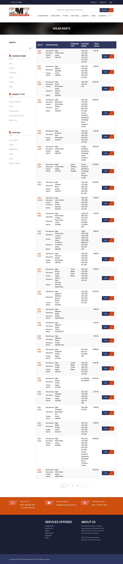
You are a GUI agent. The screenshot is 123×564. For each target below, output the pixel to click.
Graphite (48, 535)
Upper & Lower (14, 163)
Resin (47, 538)
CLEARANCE (102, 16)
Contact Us (102, 2)
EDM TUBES (75, 16)
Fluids (11, 106)
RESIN (93, 16)
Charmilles (12, 73)
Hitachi (11, 82)
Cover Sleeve (13, 140)
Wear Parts (13, 120)
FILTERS (65, 16)
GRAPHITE (85, 16)
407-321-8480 (17, 2)
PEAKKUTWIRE (43, 16)
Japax (11, 86)
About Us (94, 2)
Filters (47, 531)
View (109, 56)
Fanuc (11, 77)
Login (110, 2)
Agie (10, 63)
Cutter (11, 145)
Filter (11, 154)
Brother (11, 68)
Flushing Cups (14, 111)
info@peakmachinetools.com (66, 505)
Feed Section (13, 149)
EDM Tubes (49, 533)
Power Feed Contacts (16, 116)
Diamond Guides (14, 102)
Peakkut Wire (50, 526)
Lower (11, 158)
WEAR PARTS (55, 16)
